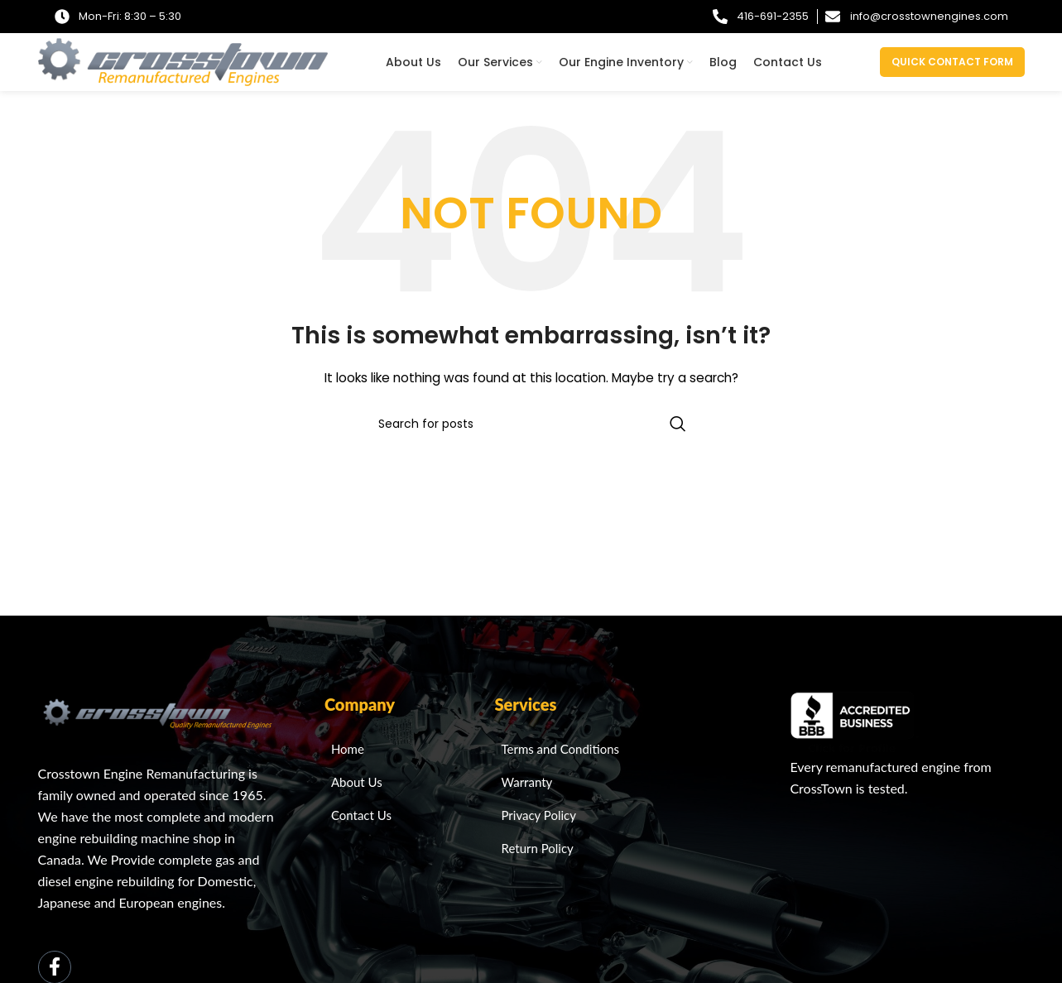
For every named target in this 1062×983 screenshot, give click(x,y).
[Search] (531, 424)
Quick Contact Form (952, 62)
